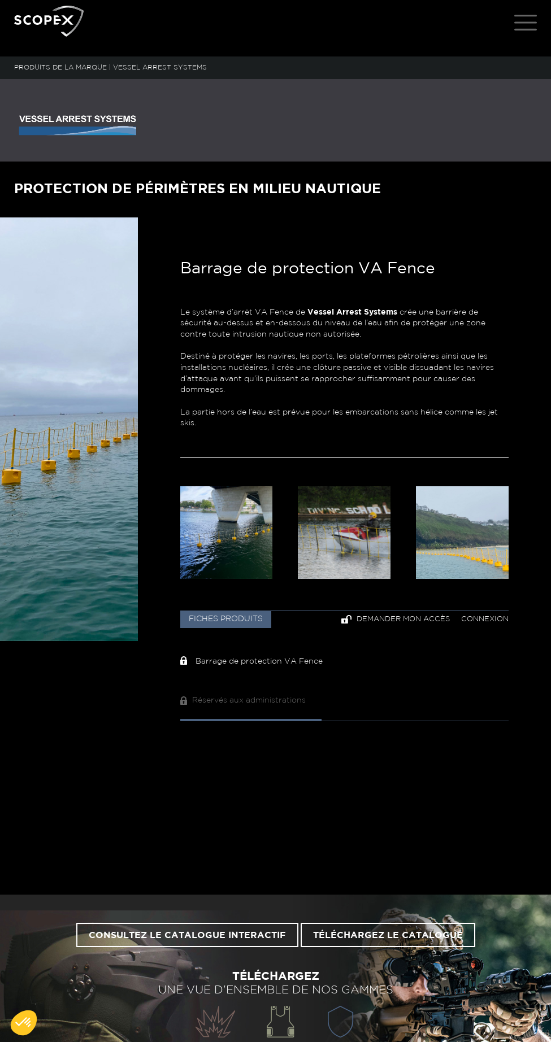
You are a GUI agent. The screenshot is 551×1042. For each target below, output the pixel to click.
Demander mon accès (395, 619)
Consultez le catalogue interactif (187, 935)
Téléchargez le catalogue (388, 935)
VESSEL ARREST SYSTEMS (160, 67)
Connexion (485, 619)
